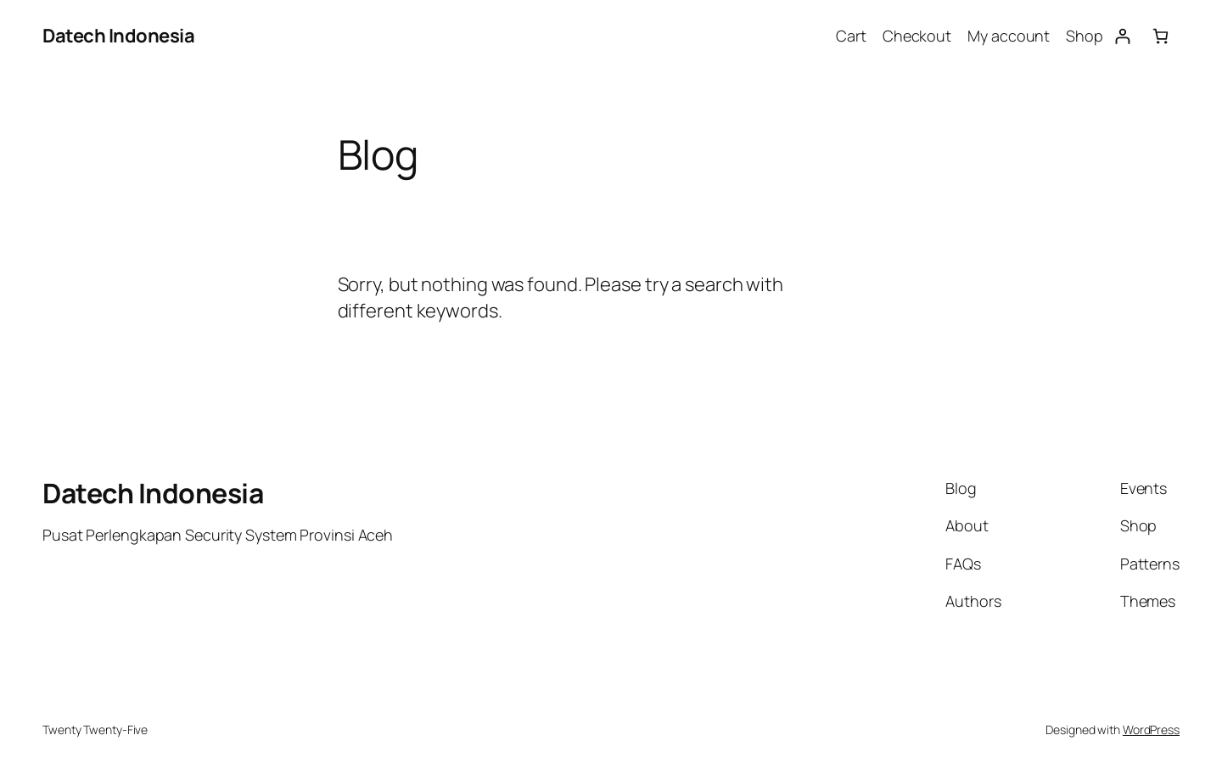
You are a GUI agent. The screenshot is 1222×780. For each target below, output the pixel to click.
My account (1008, 35)
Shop (1084, 35)
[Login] (1122, 36)
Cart (851, 35)
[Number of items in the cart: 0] (1160, 36)
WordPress (1151, 729)
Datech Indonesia (118, 35)
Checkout (917, 35)
